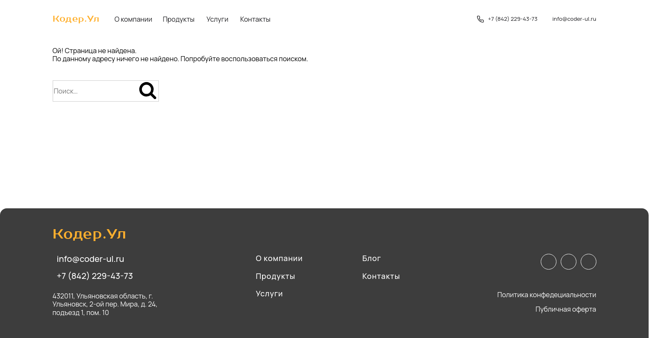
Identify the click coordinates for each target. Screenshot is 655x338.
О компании (133, 19)
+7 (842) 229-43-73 (507, 19)
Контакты (255, 19)
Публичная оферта (566, 309)
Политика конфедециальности (546, 295)
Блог (371, 258)
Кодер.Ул (76, 19)
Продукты (179, 19)
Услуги (217, 19)
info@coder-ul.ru (574, 19)
